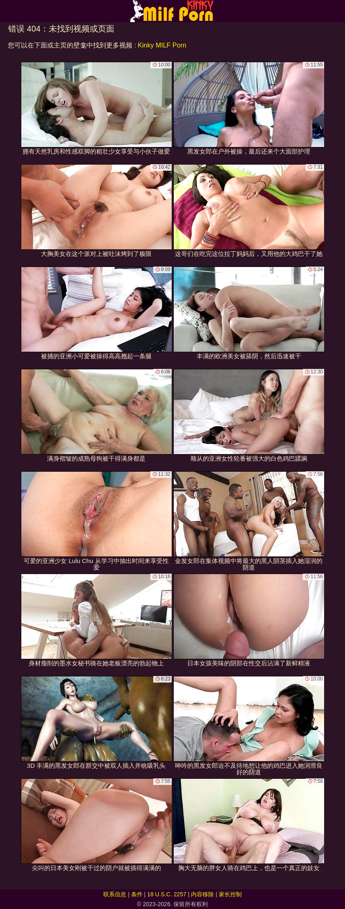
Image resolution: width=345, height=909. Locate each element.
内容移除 (202, 894)
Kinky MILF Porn (162, 45)
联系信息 (114, 894)
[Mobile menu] (7, 11)
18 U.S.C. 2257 (166, 894)
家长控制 (230, 894)
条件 (137, 894)
